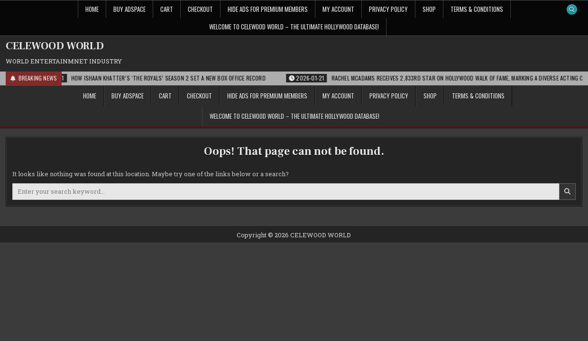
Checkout (200, 9)
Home (92, 9)
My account (338, 9)
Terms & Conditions (476, 9)
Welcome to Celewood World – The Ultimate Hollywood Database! (294, 26)
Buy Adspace (129, 9)
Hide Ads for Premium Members (268, 9)
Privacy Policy (388, 9)
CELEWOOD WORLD (55, 46)
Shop (429, 9)
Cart (166, 9)
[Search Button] (572, 9)
